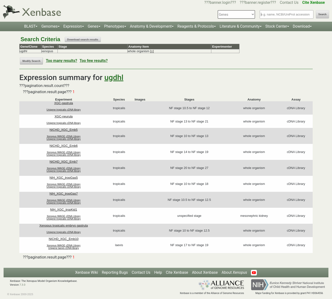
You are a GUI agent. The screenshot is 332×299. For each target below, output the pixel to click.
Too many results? (61, 60)
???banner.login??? (220, 2)
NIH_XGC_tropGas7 (63, 193)
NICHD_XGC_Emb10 (63, 239)
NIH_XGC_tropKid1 (63, 209)
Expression (72, 26)
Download (301, 26)
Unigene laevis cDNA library (63, 248)
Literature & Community (240, 26)
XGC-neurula (64, 116)
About (234, 272)
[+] (152, 51)
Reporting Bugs (115, 272)
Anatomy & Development (151, 26)
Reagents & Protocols (195, 26)
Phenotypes (114, 26)
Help (158, 272)
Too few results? (94, 60)
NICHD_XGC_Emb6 (64, 145)
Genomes (49, 26)
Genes (93, 26)
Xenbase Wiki (86, 272)
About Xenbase (205, 272)
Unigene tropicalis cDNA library (64, 109)
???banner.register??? (258, 2)
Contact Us (289, 2)
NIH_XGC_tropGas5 (63, 177)
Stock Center (276, 26)
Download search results (82, 39)
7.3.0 (23, 284)
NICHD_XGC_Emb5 (64, 130)
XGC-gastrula (63, 103)
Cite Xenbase (177, 272)
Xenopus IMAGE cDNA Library (64, 136)
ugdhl (114, 77)
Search (322, 14)
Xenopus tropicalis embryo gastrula (63, 225)
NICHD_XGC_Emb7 (64, 161)
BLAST (30, 26)
